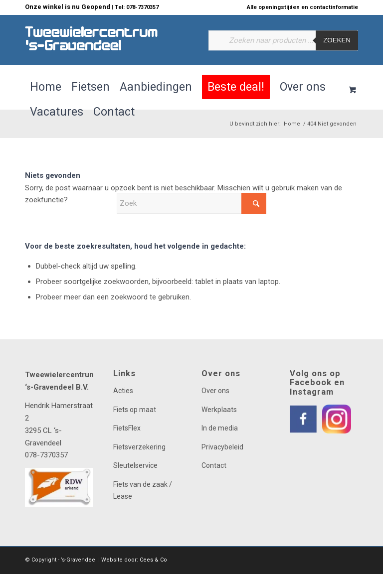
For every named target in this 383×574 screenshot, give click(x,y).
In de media (219, 428)
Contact (213, 465)
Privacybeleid (222, 447)
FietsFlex (127, 428)
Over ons (215, 391)
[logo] (92, 40)
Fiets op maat (134, 410)
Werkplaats (219, 410)
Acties (123, 391)
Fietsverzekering (139, 447)
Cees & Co (153, 560)
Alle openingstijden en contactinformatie (302, 7)
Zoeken (337, 40)
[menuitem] (300, 7)
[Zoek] (191, 203)
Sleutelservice (135, 465)
